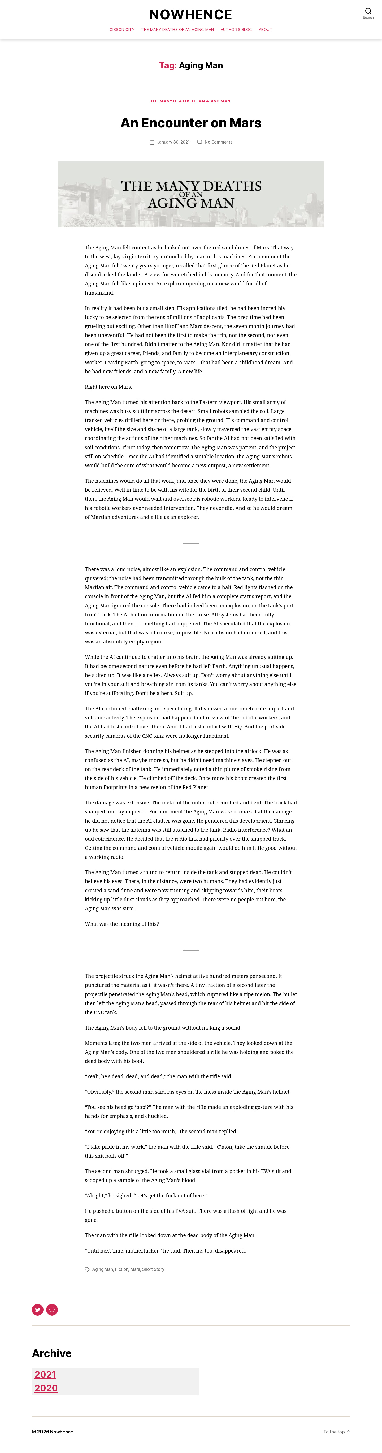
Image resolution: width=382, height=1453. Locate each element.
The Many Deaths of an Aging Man (177, 31)
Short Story (153, 1271)
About (265, 31)
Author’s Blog (236, 31)
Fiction (121, 1271)
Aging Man (102, 1271)
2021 (47, 1377)
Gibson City (122, 31)
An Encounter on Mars (191, 123)
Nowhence (191, 15)
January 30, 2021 (173, 144)
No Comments (219, 144)
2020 (48, 1393)
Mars (135, 1271)
